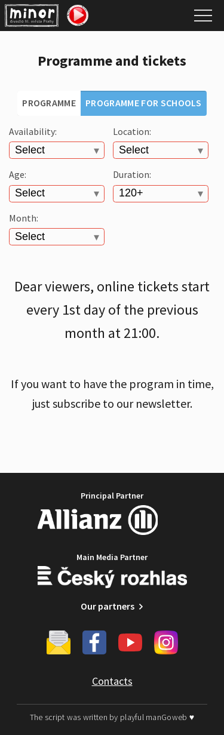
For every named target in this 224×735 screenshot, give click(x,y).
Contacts (112, 681)
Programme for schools (143, 103)
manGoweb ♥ (170, 717)
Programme (49, 103)
